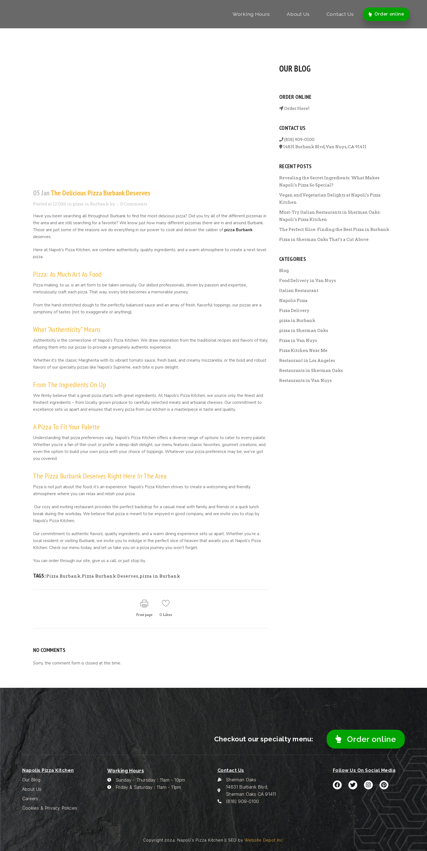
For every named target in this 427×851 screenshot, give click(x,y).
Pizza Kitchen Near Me (303, 350)
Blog (284, 270)
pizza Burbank (238, 230)
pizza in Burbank (91, 204)
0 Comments (133, 204)
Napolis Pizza (293, 300)
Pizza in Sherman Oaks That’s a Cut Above (324, 239)
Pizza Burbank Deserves (110, 576)
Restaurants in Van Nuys (305, 380)
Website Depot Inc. (264, 840)
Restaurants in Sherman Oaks (311, 370)
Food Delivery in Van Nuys (307, 280)
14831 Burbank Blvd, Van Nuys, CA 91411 (322, 146)
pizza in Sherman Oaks (303, 330)
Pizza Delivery (294, 310)
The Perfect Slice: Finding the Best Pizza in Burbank (334, 229)
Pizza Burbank (63, 576)
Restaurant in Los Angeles (307, 360)
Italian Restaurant (298, 290)
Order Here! (294, 108)
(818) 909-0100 (296, 139)
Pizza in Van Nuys (298, 340)
